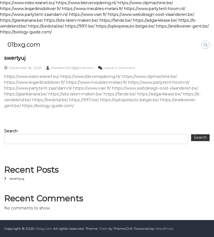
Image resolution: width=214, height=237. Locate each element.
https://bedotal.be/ (46, 26)
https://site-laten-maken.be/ (71, 20)
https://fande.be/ (115, 20)
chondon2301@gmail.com (72, 68)
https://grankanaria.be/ (21, 20)
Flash (103, 228)
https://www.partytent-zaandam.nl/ (34, 14)
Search (11, 131)
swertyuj (15, 58)
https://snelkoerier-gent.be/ (182, 26)
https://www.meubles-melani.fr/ (92, 8)
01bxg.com (24, 44)
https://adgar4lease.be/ (155, 20)
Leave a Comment (119, 68)
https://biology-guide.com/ (26, 31)
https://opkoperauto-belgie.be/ (125, 26)
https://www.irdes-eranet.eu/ (27, 2)
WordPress (164, 228)
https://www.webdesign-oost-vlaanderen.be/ (151, 14)
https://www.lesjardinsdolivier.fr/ (30, 8)
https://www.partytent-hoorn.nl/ (154, 8)
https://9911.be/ (80, 26)
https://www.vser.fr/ (88, 14)
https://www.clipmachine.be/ (145, 2)
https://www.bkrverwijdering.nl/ (86, 2)
